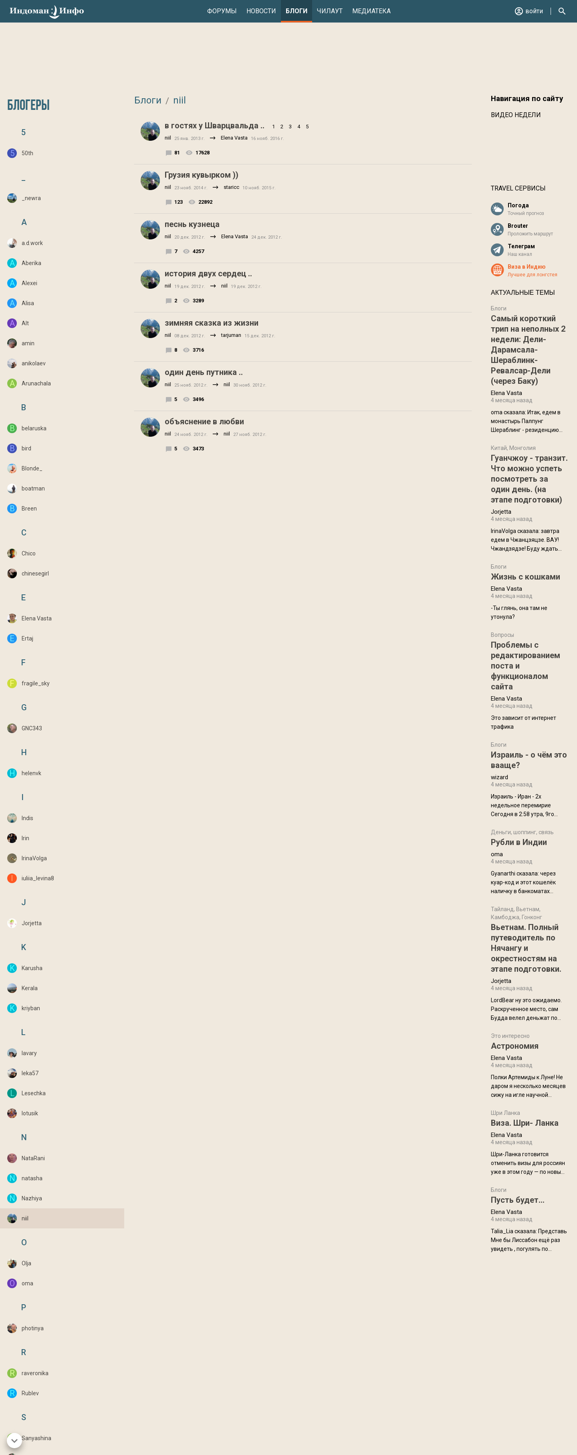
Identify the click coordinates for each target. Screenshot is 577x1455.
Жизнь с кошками (525, 577)
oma (497, 854)
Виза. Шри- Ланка (525, 1123)
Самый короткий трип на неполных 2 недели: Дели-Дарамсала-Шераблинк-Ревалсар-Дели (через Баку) (528, 350)
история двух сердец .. (208, 273)
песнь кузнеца (192, 224)
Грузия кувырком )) (201, 175)
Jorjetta (501, 511)
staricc (231, 187)
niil (178, 100)
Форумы (222, 11)
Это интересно (510, 1036)
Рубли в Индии (519, 842)
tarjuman (231, 335)
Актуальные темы (523, 292)
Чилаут (330, 11)
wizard (499, 777)
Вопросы (502, 635)
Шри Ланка (505, 1113)
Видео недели (516, 115)
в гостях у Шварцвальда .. (214, 125)
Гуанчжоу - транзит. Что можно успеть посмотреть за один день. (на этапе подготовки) (529, 479)
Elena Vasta (234, 138)
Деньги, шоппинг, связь (522, 832)
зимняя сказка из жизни (211, 323)
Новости (261, 11)
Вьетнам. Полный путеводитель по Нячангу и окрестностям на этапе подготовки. (526, 948)
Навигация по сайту (527, 98)
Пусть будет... (518, 1200)
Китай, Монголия (513, 448)
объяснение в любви (204, 421)
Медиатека (371, 11)
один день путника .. (204, 372)
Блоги (296, 11)
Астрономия (515, 1046)
